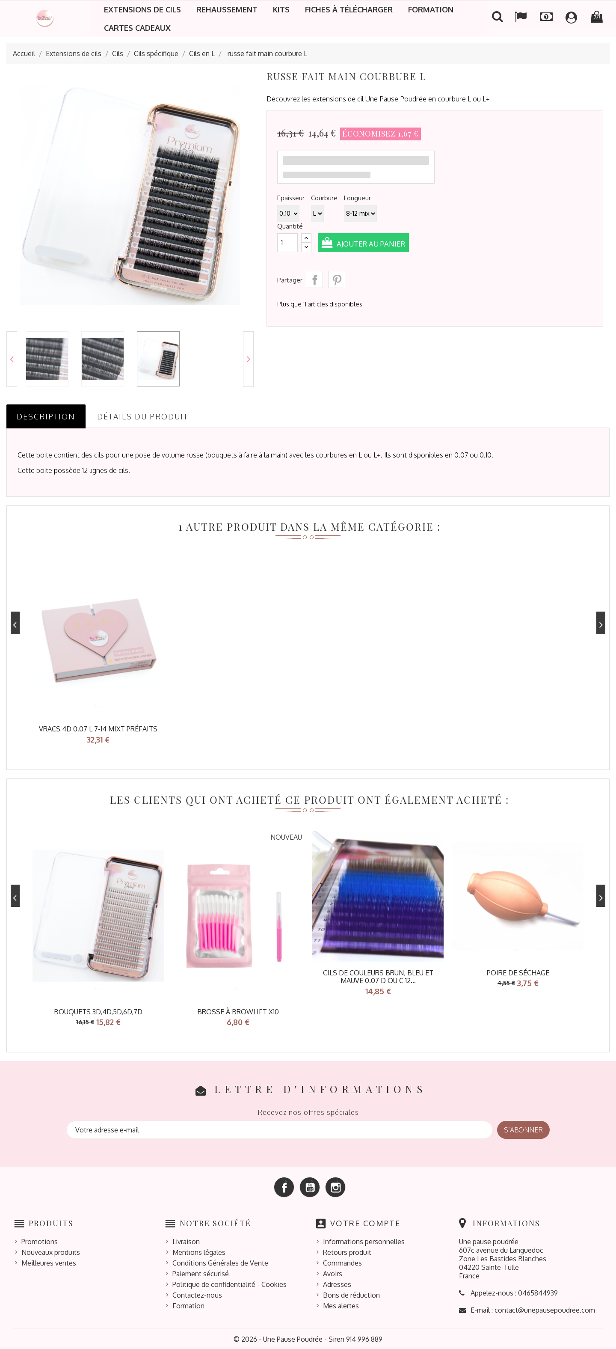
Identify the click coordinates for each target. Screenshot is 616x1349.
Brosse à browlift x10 (238, 1011)
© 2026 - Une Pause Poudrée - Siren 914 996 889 (308, 1338)
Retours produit (347, 1251)
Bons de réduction (351, 1294)
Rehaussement (227, 9)
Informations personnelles (364, 1240)
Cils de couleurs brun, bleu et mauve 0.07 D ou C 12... (378, 976)
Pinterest (337, 279)
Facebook (284, 1186)
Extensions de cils (142, 9)
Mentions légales (198, 1251)
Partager (314, 279)
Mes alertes (341, 1304)
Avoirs (332, 1272)
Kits (281, 9)
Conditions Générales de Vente (220, 1261)
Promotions (39, 1240)
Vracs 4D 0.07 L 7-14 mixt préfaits (98, 729)
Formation (430, 9)
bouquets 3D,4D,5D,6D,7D (98, 1011)
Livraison (186, 1240)
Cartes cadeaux (137, 28)
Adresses (337, 1283)
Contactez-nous (197, 1294)
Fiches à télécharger (349, 9)
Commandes (342, 1261)
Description (46, 416)
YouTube (310, 1186)
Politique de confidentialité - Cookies (229, 1283)
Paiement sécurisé (200, 1272)
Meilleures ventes (48, 1261)
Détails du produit (142, 416)
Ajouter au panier (374, 243)
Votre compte (365, 1222)
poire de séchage (518, 972)
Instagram (335, 1186)
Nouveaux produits (50, 1251)
